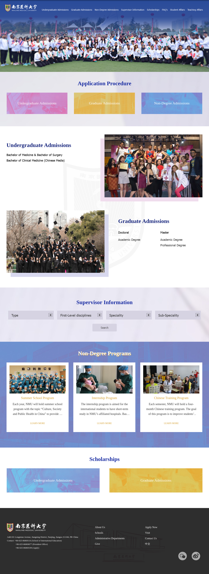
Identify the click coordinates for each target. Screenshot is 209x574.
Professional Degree (173, 245)
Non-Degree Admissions (107, 9)
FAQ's (165, 9)
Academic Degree (129, 239)
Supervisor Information (132, 9)
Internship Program (104, 398)
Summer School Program (37, 398)
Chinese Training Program (171, 398)
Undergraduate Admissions (55, 9)
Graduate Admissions (81, 9)
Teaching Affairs (195, 9)
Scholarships (153, 9)
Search (104, 327)
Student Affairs (177, 9)
